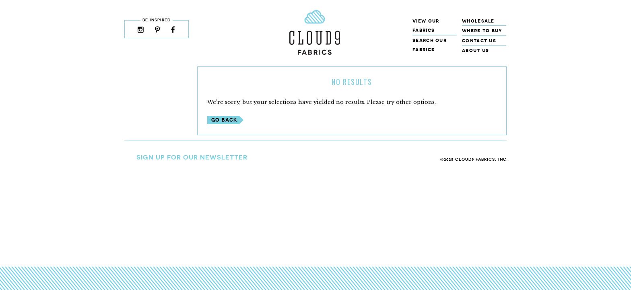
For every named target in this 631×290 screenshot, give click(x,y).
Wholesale (478, 21)
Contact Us (479, 40)
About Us (475, 50)
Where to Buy (482, 30)
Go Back (224, 120)
